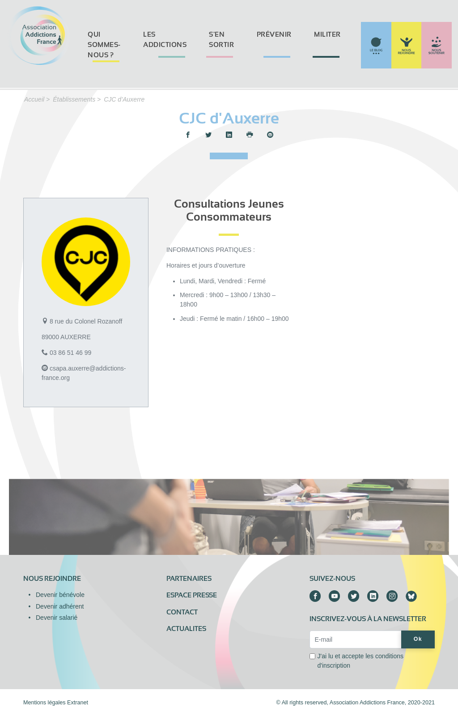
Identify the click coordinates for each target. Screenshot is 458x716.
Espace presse (191, 595)
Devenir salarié (56, 617)
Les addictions (165, 39)
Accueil (34, 99)
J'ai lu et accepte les (360, 660)
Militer (327, 34)
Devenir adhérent (60, 606)
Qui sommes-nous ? (104, 44)
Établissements (74, 99)
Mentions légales (44, 702)
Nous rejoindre (52, 579)
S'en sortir (221, 39)
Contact (182, 612)
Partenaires (189, 579)
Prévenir (274, 34)
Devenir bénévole (60, 594)
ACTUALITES (186, 629)
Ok (418, 639)
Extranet (77, 702)
